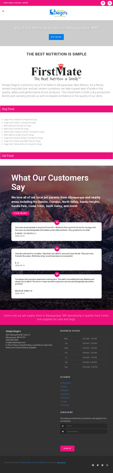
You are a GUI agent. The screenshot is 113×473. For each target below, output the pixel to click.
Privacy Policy (25, 462)
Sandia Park (32, 205)
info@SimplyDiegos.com (16, 342)
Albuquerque (76, 197)
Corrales (56, 201)
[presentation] (73, 438)
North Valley (72, 201)
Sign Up (67, 448)
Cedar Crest (50, 205)
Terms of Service (39, 462)
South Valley (69, 205)
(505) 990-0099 (12, 340)
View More (20, 213)
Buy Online (56, 37)
